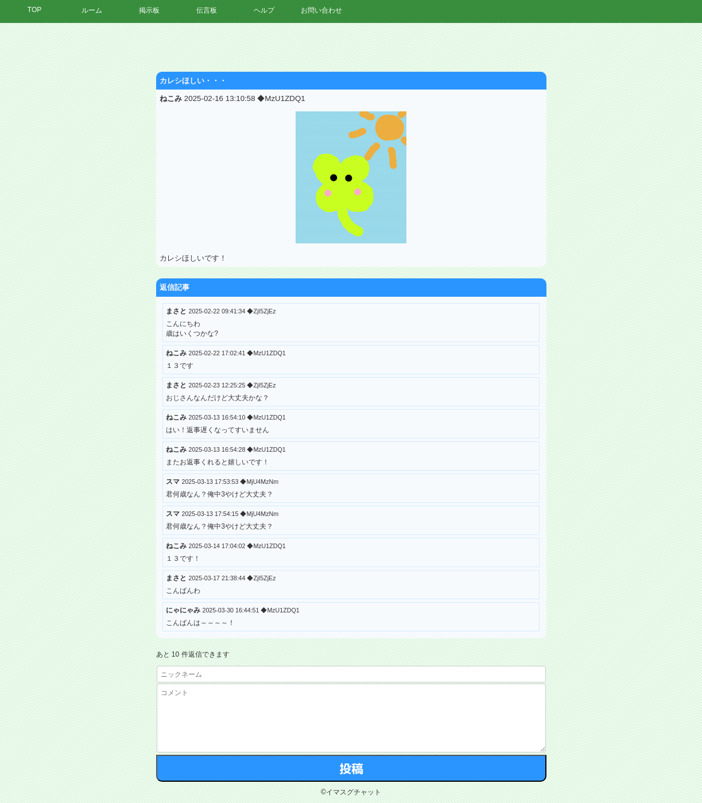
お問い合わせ (321, 10)
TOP (34, 10)
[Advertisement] (596, 198)
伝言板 (206, 10)
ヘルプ (264, 10)
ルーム (92, 10)
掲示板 (149, 10)
